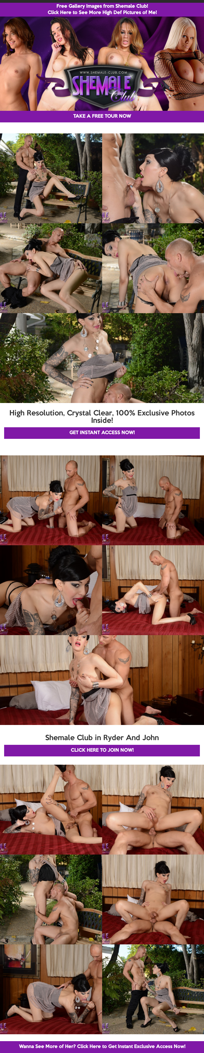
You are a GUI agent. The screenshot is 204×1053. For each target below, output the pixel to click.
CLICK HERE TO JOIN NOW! (102, 750)
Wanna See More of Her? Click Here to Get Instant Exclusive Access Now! (102, 1047)
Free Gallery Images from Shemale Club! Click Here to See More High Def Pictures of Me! (102, 9)
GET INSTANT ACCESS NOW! (102, 433)
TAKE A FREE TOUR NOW (102, 116)
